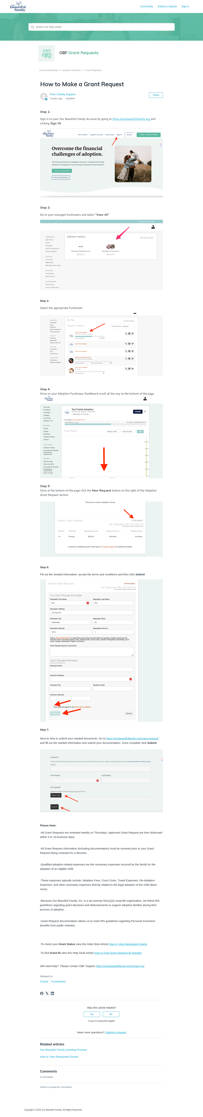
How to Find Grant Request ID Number (117, 952)
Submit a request (167, 6)
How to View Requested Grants (128, 944)
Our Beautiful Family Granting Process (63, 1049)
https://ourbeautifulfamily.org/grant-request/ (132, 738)
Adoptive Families (71, 70)
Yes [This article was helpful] (92, 1014)
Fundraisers (58, 981)
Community (146, 6)
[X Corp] (47, 993)
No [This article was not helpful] (111, 1014)
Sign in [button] (185, 6)
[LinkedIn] (52, 993)
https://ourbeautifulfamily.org (131, 119)
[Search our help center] (102, 27)
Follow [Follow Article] (156, 95)
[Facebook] (41, 993)
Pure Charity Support (63, 94)
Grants (44, 981)
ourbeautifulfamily (48, 70)
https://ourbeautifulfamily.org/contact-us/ (120, 966)
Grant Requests (93, 70)
